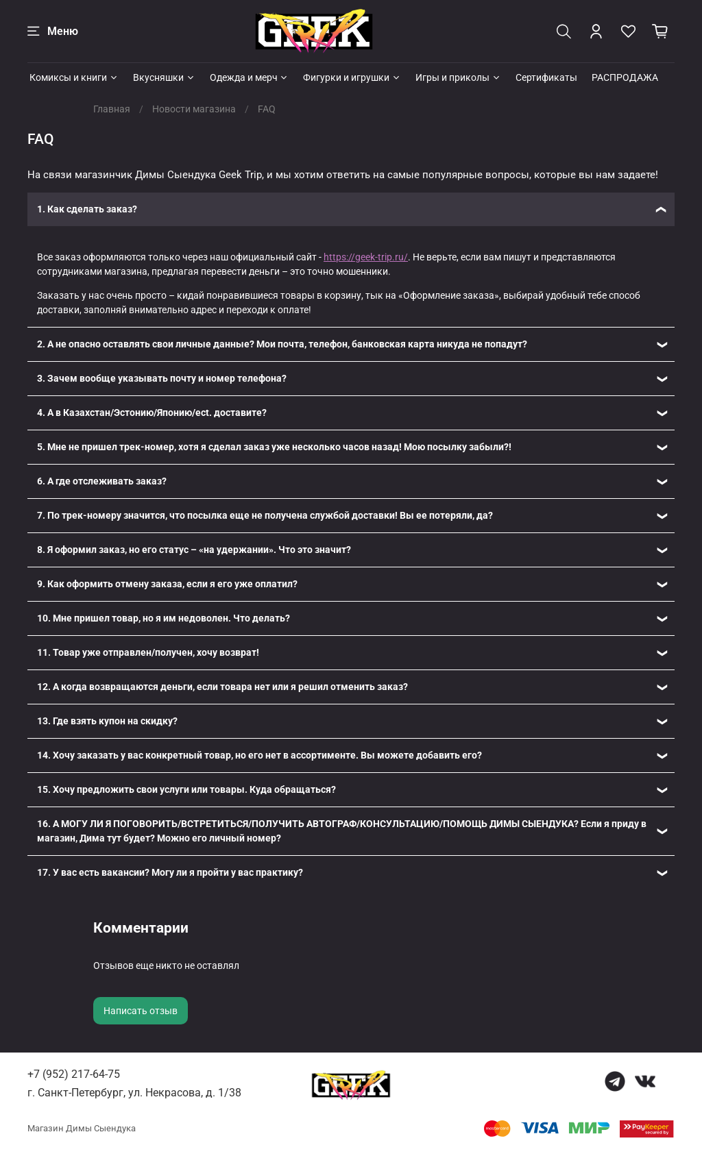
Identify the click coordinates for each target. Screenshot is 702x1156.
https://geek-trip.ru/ (366, 256)
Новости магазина (194, 108)
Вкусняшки (164, 77)
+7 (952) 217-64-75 (73, 1074)
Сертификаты (546, 77)
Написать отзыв (141, 1010)
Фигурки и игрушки (352, 77)
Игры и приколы (458, 77)
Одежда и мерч (249, 77)
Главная (111, 108)
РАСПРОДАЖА (625, 77)
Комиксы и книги (74, 77)
